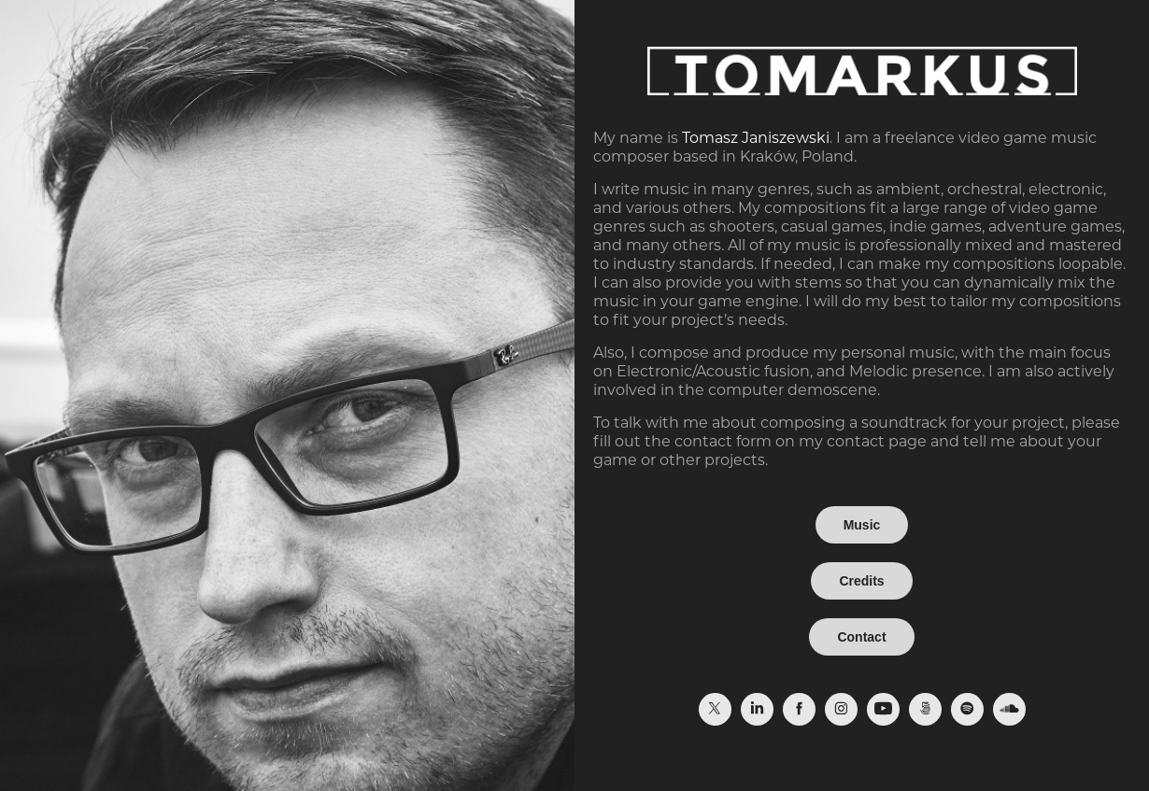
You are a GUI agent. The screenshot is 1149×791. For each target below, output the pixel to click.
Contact (861, 636)
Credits (861, 580)
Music (862, 524)
